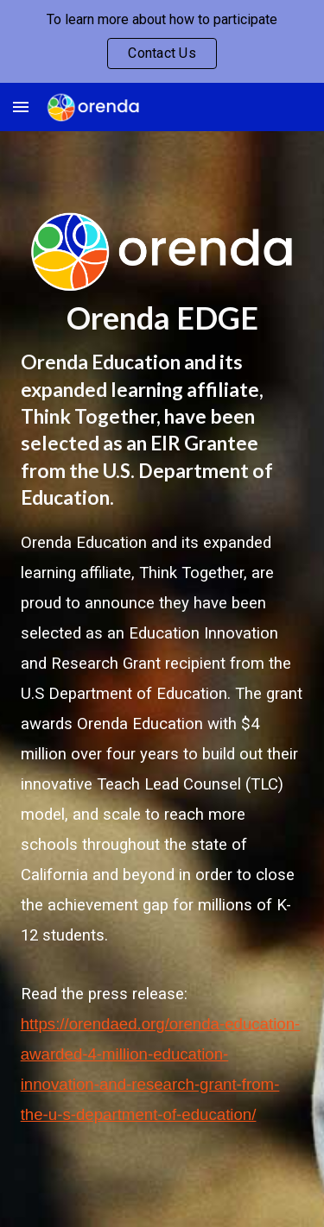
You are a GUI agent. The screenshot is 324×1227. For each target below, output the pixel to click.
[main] (162, 317)
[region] (162, 41)
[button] (20, 106)
